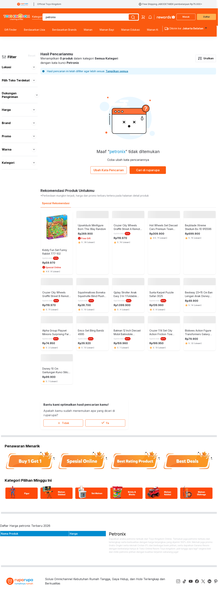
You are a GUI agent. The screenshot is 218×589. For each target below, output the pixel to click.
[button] (34, 67)
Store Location (64, 471)
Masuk (186, 16)
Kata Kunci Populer (67, 456)
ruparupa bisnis (11, 442)
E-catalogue (62, 449)
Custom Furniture (12, 449)
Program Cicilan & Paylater (18, 434)
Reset (31, 55)
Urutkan (206, 58)
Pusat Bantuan (10, 427)
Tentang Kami (63, 427)
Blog (57, 434)
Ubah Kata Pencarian (108, 170)
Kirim (205, 466)
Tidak (63, 243)
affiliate (59, 464)
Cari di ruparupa (148, 170)
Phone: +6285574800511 (108, 450)
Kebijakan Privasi (66, 442)
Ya (105, 243)
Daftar (206, 16)
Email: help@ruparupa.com (110, 439)
